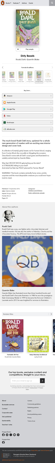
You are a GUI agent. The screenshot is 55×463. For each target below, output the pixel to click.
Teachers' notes (7, 424)
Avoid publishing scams (34, 414)
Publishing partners (33, 407)
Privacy (29, 417)
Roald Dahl (21, 59)
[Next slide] (51, 314)
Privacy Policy (34, 450)
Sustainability (6, 420)
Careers (30, 401)
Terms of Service (44, 450)
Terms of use (31, 421)
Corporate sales (7, 412)
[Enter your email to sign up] (25, 381)
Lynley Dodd (38, 357)
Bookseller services (8, 404)
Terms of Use (33, 387)
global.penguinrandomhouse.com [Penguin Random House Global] (13, 460)
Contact (4, 408)
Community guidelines (34, 404)
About (4, 400)
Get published (6, 416)
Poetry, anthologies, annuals (36, 193)
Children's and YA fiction (35, 190)
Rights (29, 411)
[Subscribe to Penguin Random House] (42, 380)
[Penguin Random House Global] (7, 455)
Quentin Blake (33, 59)
